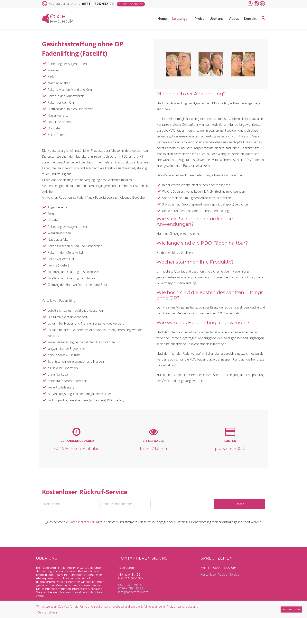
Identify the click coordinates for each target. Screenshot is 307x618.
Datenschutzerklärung (84, 522)
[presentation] (186, 506)
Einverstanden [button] (291, 609)
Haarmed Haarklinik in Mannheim (81, 592)
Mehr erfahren (46, 612)
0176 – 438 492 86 (130, 588)
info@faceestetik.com (133, 592)
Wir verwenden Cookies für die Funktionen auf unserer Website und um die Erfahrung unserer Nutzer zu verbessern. (117, 606)
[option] (178, 64)
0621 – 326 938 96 (130, 585)
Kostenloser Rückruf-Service (219, 574)
